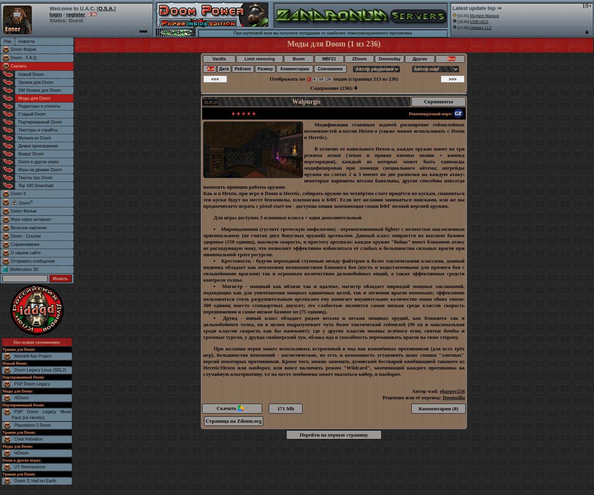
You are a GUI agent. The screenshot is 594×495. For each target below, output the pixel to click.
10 (321, 79)
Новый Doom (31, 74)
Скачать (19, 66)
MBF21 (329, 58)
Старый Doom (32, 114)
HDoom (21, 397)
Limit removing (260, 58)
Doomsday (389, 58)
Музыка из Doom (34, 137)
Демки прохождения (38, 145)
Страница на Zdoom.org (234, 421)
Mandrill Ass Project (33, 356)
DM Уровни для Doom (39, 90)
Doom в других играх (38, 161)
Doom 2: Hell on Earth (35, 480)
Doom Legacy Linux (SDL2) (40, 369)
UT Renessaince (30, 466)
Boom (299, 58)
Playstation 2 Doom (32, 425)
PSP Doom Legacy (32, 383)
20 (329, 79)
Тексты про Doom (35, 177)
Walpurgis (306, 101)
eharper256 (452, 391)
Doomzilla (454, 397)
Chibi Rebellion (28, 439)
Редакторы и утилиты (39, 106)
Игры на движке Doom (40, 169)
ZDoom (359, 58)
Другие (420, 58)
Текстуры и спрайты (38, 130)
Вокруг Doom (31, 153)
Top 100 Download (35, 185)
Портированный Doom (40, 122)
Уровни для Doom (35, 82)
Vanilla (219, 58)
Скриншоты (438, 101)
